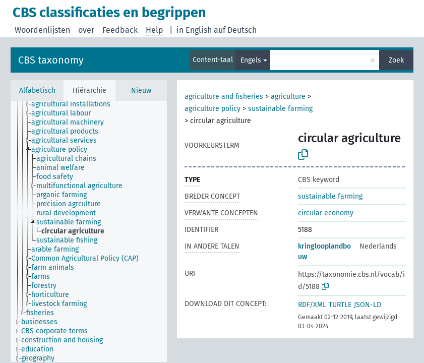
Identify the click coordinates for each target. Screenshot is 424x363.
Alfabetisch (37, 90)
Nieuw (141, 90)
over (86, 30)
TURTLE (340, 304)
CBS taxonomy (51, 60)
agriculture (288, 96)
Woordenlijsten (42, 30)
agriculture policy (212, 108)
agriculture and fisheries (224, 96)
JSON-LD (367, 304)
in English (194, 30)
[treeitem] (75, 104)
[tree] (89, 231)
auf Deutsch (235, 30)
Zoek (396, 60)
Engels (250, 60)
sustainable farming (280, 108)
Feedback (120, 30)
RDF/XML (312, 304)
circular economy (325, 213)
